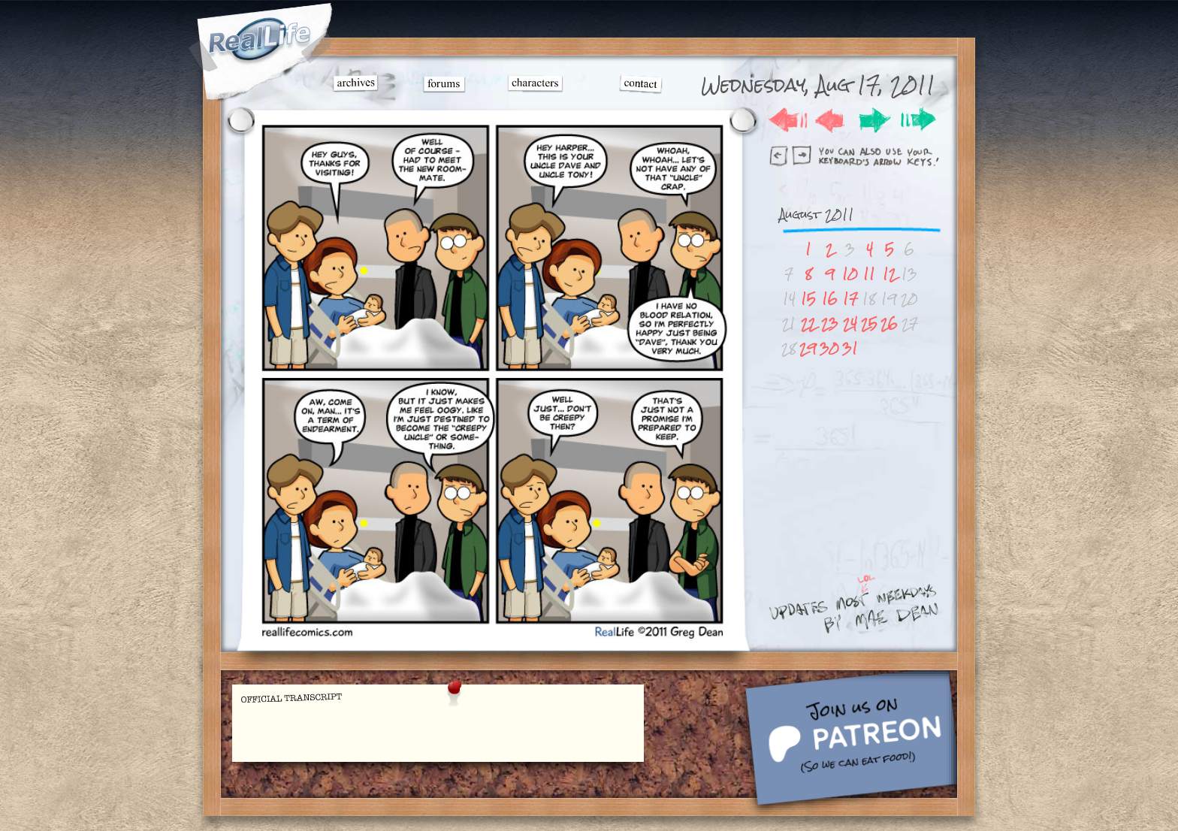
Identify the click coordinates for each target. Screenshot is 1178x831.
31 (850, 348)
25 (869, 323)
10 (850, 273)
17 (850, 298)
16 (830, 298)
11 (869, 273)
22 (808, 323)
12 (889, 273)
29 (808, 348)
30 (829, 348)
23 (829, 323)
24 (850, 323)
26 (889, 323)
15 (808, 298)
